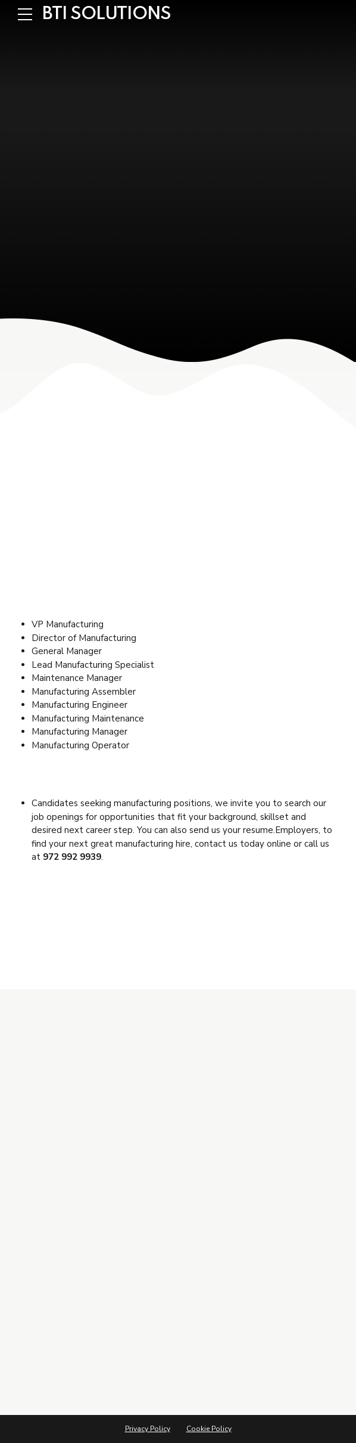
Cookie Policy (209, 1428)
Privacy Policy (147, 1428)
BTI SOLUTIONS (106, 14)
